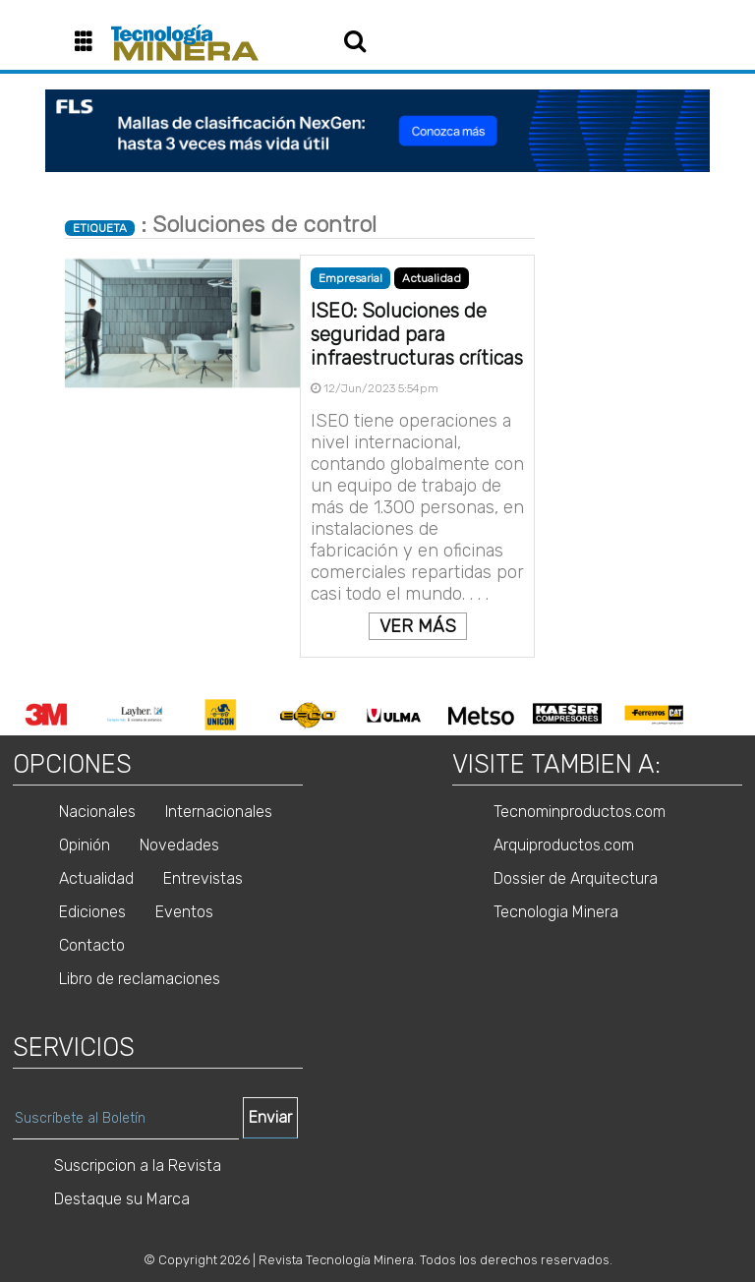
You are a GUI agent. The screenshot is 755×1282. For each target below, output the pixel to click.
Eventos (184, 912)
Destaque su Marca (122, 1199)
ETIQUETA (100, 228)
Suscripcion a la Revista (137, 1165)
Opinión (84, 845)
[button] (91, 43)
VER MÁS (417, 626)
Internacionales (218, 811)
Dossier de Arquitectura (576, 878)
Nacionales (97, 811)
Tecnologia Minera (556, 912)
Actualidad (431, 278)
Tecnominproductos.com (580, 811)
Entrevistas (203, 878)
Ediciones (92, 912)
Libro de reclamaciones (139, 978)
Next (712, 715)
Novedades (179, 845)
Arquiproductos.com (564, 845)
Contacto (92, 945)
